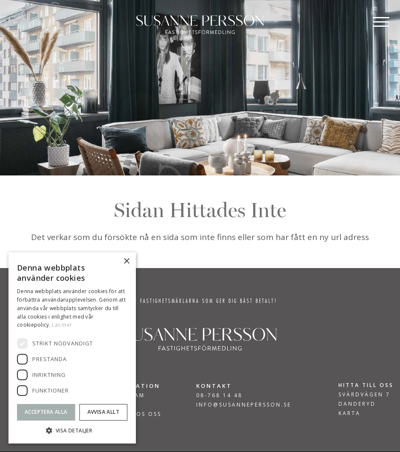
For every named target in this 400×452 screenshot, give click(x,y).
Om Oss (120, 405)
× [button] (126, 261)
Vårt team (126, 395)
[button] (72, 430)
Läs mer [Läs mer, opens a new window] (62, 324)
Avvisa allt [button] (103, 411)
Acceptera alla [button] (46, 411)
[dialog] (72, 348)
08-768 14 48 (219, 395)
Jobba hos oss (134, 414)
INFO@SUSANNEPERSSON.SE (243, 404)
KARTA (349, 413)
